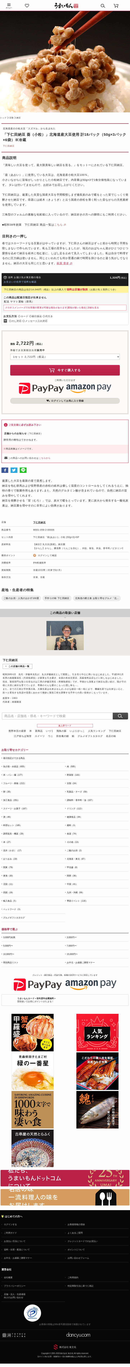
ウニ (50, 736)
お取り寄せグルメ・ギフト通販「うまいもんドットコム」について (65, 1178)
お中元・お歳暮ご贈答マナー (81, 962)
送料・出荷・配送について (17, 1249)
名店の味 (111, 736)
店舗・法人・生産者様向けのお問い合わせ (14, 1296)
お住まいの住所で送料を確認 (20, 281)
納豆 (18, 118)
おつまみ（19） (10, 859)
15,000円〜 (72, 954)
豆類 (11, 118)
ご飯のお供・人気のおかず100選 (21, 598)
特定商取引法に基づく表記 (80, 1286)
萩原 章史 (63, 263)
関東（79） (8, 867)
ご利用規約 (73, 1277)
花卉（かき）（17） (13, 850)
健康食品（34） (74, 817)
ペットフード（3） (12, 909)
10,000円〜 (8, 954)
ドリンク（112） (75, 808)
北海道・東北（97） (76, 859)
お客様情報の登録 (76, 1224)
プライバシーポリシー (14, 1286)
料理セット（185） (12, 825)
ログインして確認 (47, 555)
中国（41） (72, 884)
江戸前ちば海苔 (23, 736)
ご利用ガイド (10, 1233)
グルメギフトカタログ (90, 736)
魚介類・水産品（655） (14, 766)
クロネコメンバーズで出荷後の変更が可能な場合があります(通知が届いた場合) (52, 307)
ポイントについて (76, 1249)
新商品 (39, 731)
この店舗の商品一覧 (18, 666)
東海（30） (8, 875)
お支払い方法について (14, 1241)
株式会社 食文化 (67, 1347)
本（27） (7, 842)
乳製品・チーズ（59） (78, 792)
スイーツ (40, 736)
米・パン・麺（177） (13, 775)
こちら (58, 224)
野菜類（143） (74, 775)
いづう (49, 731)
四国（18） (8, 892)
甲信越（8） (73, 867)
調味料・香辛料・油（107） (80, 800)
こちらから (45, 458)
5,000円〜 (8, 946)
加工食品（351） (11, 800)
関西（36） (72, 875)
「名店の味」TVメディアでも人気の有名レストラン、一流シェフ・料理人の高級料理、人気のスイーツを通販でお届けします (65, 1197)
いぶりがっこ (77, 731)
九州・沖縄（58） (75, 892)
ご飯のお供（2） (75, 850)
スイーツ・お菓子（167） (15, 808)
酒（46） (7, 817)
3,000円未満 (9, 937)
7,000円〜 (72, 946)
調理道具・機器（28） (14, 833)
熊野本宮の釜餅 (17, 731)
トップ (3, 118)
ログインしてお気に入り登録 (65, 400)
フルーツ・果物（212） (14, 783)
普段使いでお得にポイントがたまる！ (36, 1000)
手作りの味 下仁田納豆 (57, 598)
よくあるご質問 (75, 1233)
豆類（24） (72, 783)
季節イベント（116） (77, 901)
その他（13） (73, 842)
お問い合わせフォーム (78, 1258)
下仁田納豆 (9, 146)
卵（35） (7, 792)
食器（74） (72, 833)
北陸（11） (8, 884)
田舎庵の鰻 (62, 736)
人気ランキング (97, 731)
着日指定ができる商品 (14, 758)
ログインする (10, 1224)
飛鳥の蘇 (61, 731)
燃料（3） (72, 825)
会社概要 (8, 1277)
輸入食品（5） (10, 901)
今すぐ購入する (65, 370)
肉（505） (72, 766)
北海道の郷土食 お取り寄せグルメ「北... (97, 598)
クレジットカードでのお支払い (83, 1241)
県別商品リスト (10, 962)
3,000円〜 (72, 937)
